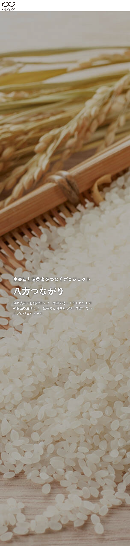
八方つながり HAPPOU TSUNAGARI (8, 6)
